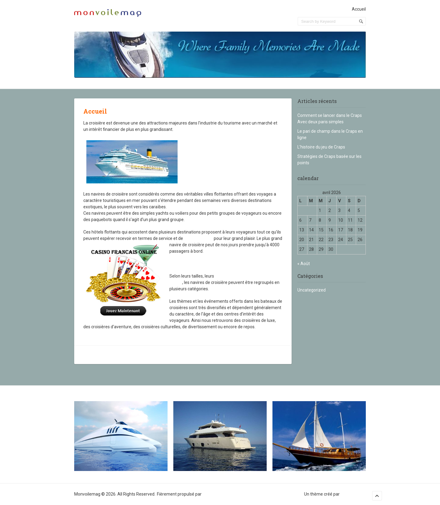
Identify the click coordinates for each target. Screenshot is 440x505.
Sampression (353, 494)
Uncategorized (311, 290)
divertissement (198, 238)
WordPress (213, 494)
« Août (303, 263)
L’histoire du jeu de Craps (321, 147)
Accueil (359, 9)
